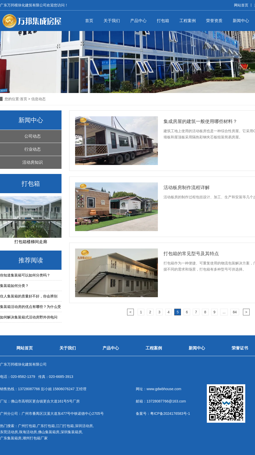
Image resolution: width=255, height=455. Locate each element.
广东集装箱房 (11, 438)
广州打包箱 (27, 426)
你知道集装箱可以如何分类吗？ (25, 275)
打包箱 (163, 20)
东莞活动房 (9, 432)
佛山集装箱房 (48, 432)
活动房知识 (32, 162)
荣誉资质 (214, 20)
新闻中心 (241, 20)
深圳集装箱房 (71, 432)
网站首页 (241, 5)
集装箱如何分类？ (14, 286)
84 (235, 312)
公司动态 (32, 136)
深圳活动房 (84, 426)
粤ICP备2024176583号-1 (170, 413)
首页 (89, 20)
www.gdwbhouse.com (164, 389)
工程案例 (187, 20)
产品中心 (138, 20)
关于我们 (112, 20)
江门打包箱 (65, 426)
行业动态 (32, 149)
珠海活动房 (28, 432)
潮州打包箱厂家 (35, 438)
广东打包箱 (46, 426)
